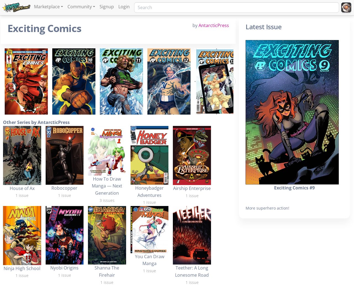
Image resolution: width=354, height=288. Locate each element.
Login (124, 7)
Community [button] (79, 7)
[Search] (236, 7)
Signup (107, 7)
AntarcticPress (214, 25)
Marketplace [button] (47, 7)
